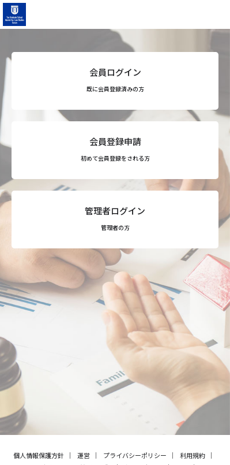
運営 (83, 455)
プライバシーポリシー (135, 455)
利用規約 (192, 455)
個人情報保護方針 (38, 455)
